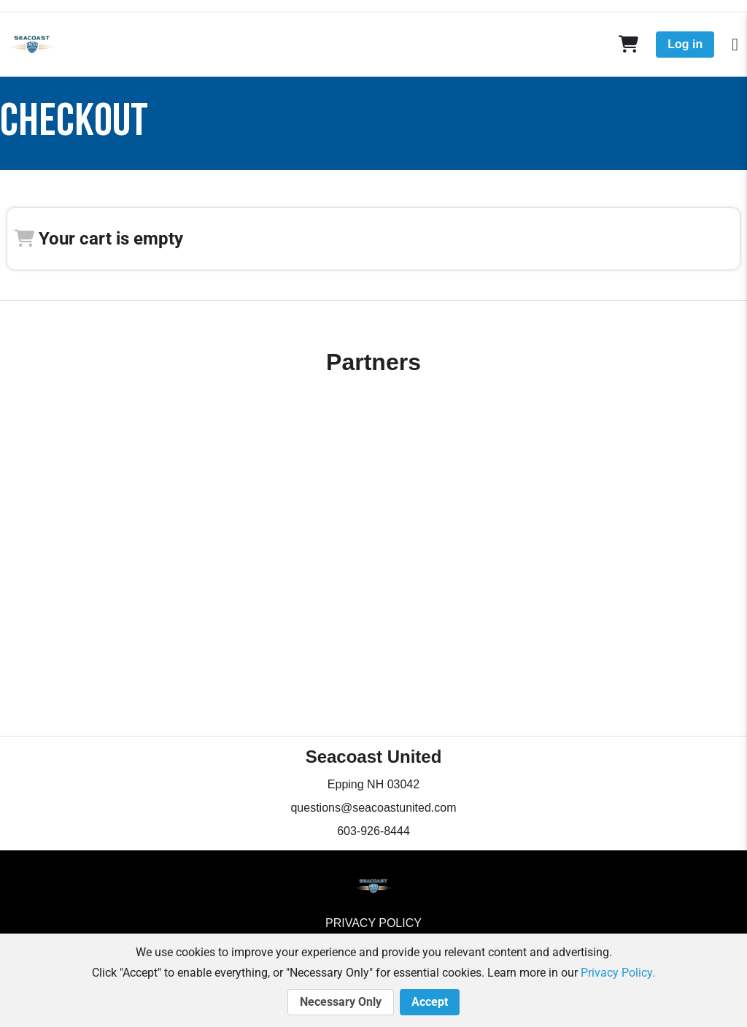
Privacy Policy (373, 923)
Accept (430, 1002)
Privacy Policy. (618, 973)
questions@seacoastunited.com (373, 807)
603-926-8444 (373, 831)
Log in (685, 44)
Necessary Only (340, 1002)
